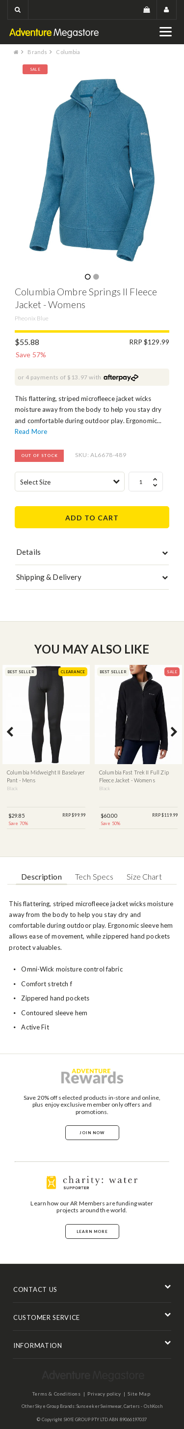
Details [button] (28, 551)
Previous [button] (10, 733)
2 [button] (95, 277)
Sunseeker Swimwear (99, 1406)
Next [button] (174, 733)
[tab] (92, 554)
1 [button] (87, 277)
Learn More (92, 1231)
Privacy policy (104, 1394)
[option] (92, 170)
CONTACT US (35, 1289)
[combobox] (70, 481)
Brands (37, 52)
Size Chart (144, 876)
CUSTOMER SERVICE (46, 1317)
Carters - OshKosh (143, 1406)
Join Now (92, 1132)
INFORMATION (37, 1345)
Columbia (68, 52)
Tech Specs (94, 876)
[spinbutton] (146, 481)
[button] (18, 9)
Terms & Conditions (56, 1394)
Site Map (139, 1394)
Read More (31, 431)
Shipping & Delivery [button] (48, 576)
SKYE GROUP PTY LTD (86, 1419)
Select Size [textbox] (35, 482)
